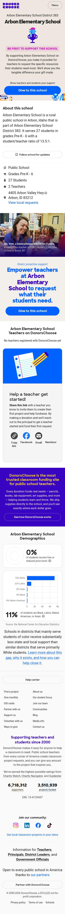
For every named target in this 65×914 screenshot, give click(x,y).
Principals (16, 854)
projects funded (48, 786)
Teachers (44, 850)
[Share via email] (39, 441)
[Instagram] (16, 825)
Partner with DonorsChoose (32, 884)
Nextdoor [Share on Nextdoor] (51, 437)
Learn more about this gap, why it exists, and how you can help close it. (34, 657)
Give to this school (32, 90)
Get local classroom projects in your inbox (32, 834)
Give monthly (11, 697)
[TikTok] (49, 825)
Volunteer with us (13, 721)
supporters (17, 786)
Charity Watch (11, 776)
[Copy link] (14, 439)
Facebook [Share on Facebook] (26, 438)
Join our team (40, 703)
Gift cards (9, 703)
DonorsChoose (11, 5)
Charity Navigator (32, 776)
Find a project (11, 691)
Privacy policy (18, 902)
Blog (35, 715)
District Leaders (37, 854)
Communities (40, 709)
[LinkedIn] (27, 825)
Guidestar (55, 776)
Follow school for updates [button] (32, 154)
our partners (40, 875)
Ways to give (11, 726)
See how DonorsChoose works (32, 517)
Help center (32, 679)
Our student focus (42, 697)
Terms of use (35, 902)
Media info (38, 721)
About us (37, 691)
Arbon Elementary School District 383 (32, 15)
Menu (55, 5)
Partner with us (12, 709)
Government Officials (32, 859)
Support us (10, 715)
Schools (50, 902)
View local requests (23, 202)
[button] (14, 439)
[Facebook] (38, 825)
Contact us (38, 726)
